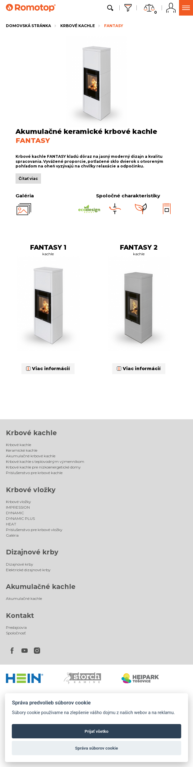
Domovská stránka (28, 25)
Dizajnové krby (32, 552)
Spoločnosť (16, 633)
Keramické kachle (21, 450)
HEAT (11, 524)
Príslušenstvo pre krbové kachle (34, 472)
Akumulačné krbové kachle (30, 456)
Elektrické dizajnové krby (28, 569)
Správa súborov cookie (96, 748)
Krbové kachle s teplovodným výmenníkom (45, 461)
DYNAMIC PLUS (20, 518)
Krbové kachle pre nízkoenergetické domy (43, 467)
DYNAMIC (15, 513)
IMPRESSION (18, 507)
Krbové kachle (77, 25)
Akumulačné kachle (41, 587)
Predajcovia (16, 627)
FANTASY (113, 25)
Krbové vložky (31, 490)
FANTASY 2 (139, 247)
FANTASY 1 (48, 247)
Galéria (12, 535)
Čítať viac (28, 178)
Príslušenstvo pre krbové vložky (34, 529)
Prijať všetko (96, 731)
